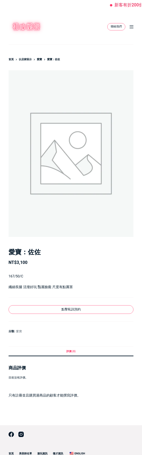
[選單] (131, 27)
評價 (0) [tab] (70, 351)
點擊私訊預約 (71, 309)
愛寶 (19, 331)
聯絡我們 (116, 26)
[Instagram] (21, 434)
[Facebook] (11, 434)
